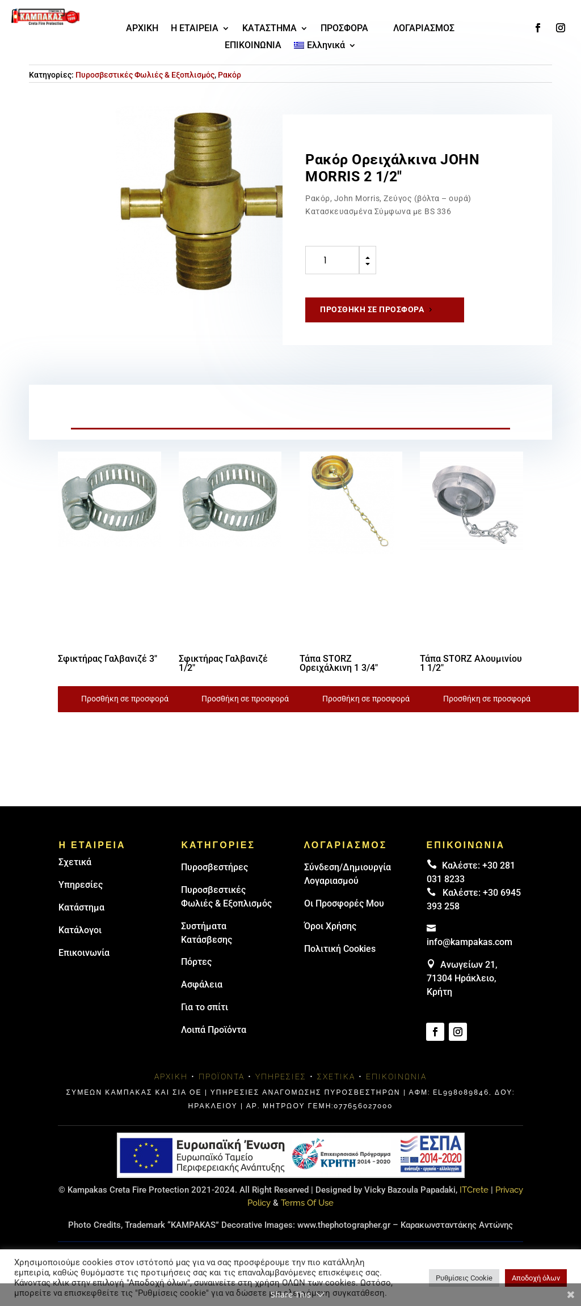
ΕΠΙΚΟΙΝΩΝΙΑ (253, 45)
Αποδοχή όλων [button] (536, 1278)
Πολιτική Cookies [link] (340, 948)
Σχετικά (74, 862)
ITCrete (474, 1190)
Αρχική (171, 1076)
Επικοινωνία (84, 952)
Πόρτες (196, 961)
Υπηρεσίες (80, 884)
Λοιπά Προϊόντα (213, 1029)
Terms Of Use (307, 1203)
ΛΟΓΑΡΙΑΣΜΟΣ (423, 28)
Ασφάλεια (201, 984)
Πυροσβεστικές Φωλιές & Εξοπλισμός (144, 74)
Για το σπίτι (204, 1007)
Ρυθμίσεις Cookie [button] (464, 1278)
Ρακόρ (229, 74)
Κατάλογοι (80, 930)
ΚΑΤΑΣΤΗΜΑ (269, 28)
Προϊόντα (222, 1076)
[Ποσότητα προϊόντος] (332, 260)
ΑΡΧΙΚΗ (142, 28)
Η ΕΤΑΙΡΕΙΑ (194, 28)
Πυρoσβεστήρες (214, 867)
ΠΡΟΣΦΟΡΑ (344, 28)
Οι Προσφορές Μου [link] (344, 903)
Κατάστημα (81, 907)
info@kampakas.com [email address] (469, 942)
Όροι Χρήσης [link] (330, 926)
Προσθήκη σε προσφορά (372, 309)
